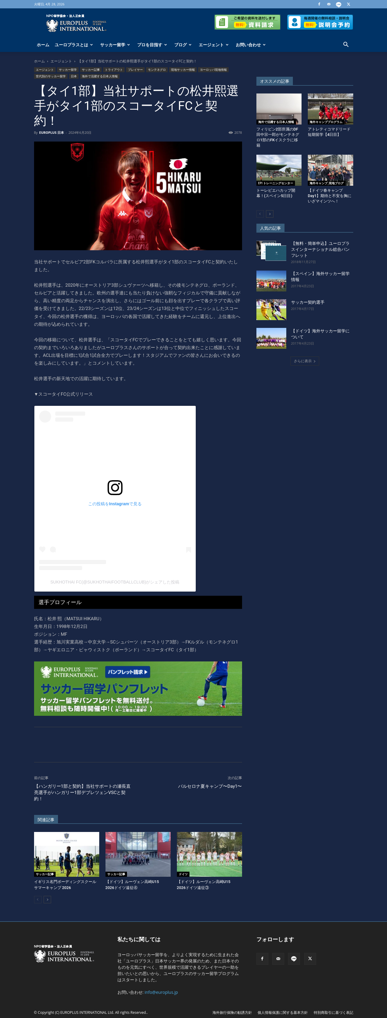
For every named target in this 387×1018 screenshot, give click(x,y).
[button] (346, 45)
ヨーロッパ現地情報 (213, 69)
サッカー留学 (115, 44)
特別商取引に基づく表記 (333, 1012)
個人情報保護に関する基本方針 (283, 1012)
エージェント (214, 44)
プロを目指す (152, 44)
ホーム (43, 44)
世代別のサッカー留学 (51, 76)
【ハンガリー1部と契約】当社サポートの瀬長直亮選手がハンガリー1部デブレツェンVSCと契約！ (82, 792)
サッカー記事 (91, 69)
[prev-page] (38, 899)
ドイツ (183, 874)
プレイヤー (135, 69)
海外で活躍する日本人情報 (100, 76)
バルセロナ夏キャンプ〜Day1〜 (210, 786)
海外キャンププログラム (326, 122)
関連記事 (46, 819)
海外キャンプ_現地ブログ (327, 183)
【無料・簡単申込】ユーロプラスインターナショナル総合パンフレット (320, 249)
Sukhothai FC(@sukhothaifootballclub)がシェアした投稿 (115, 582)
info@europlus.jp (161, 992)
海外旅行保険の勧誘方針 (232, 1012)
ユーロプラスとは (74, 44)
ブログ (183, 44)
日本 (74, 76)
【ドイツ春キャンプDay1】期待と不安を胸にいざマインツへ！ (329, 195)
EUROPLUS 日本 (51, 132)
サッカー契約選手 (308, 302)
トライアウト (114, 69)
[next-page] (47, 899)
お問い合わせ (251, 44)
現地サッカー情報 (183, 69)
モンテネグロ (157, 69)
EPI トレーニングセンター (275, 183)
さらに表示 (305, 360)
